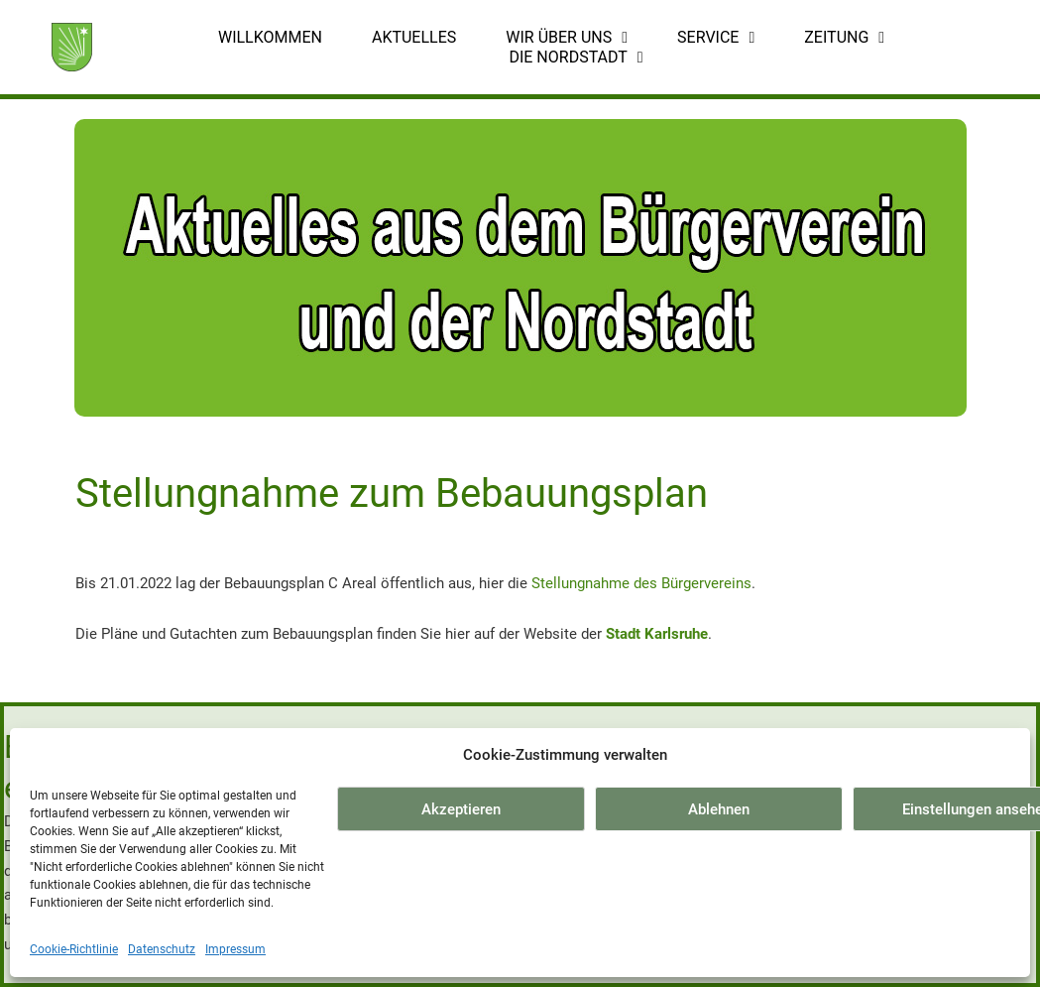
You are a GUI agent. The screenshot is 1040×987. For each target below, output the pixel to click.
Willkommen (270, 37)
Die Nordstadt (575, 57)
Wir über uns (567, 38)
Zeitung (844, 38)
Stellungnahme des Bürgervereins (641, 583)
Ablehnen (719, 809)
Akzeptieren (461, 809)
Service (715, 38)
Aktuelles (414, 37)
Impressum (235, 949)
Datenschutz (161, 949)
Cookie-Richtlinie (74, 949)
